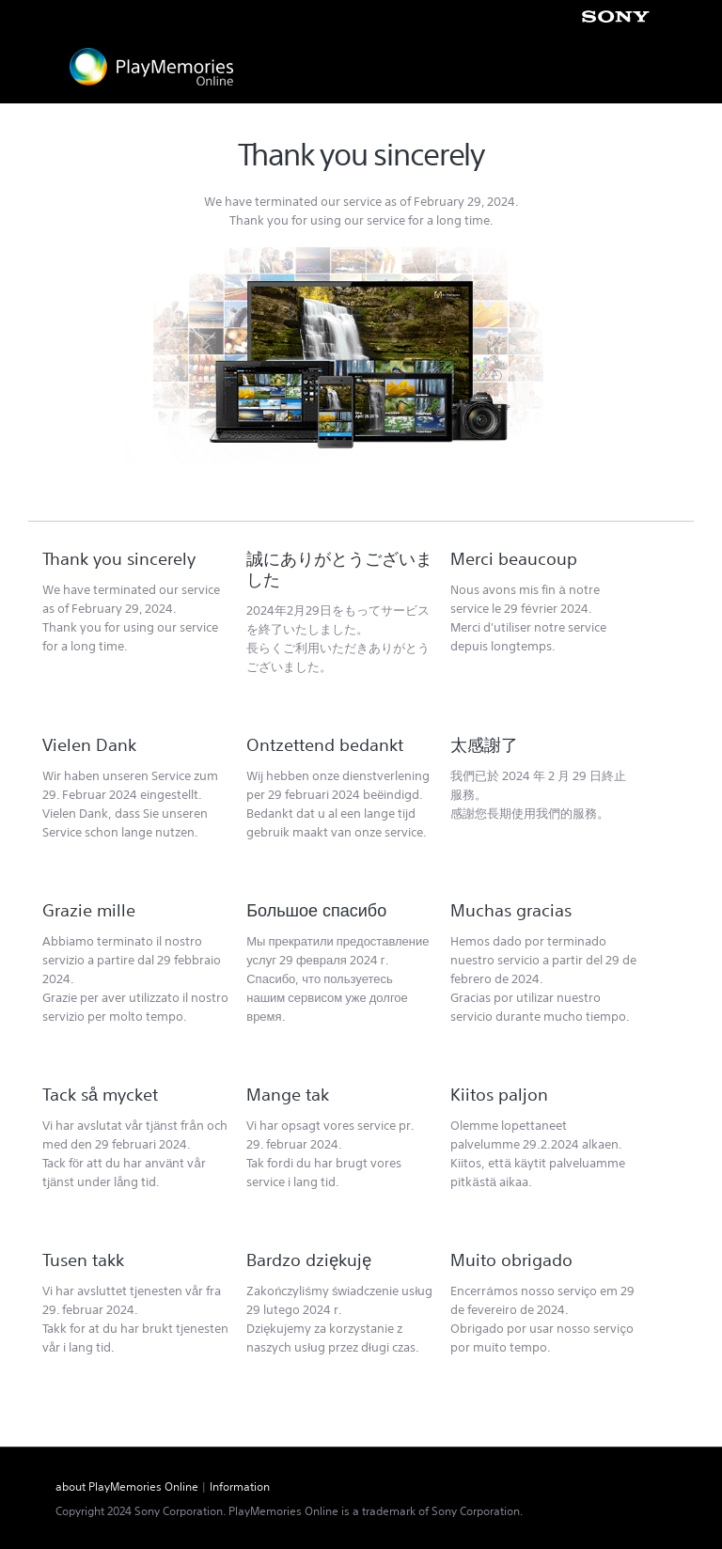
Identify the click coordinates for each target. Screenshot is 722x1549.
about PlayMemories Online (126, 1486)
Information (240, 1486)
